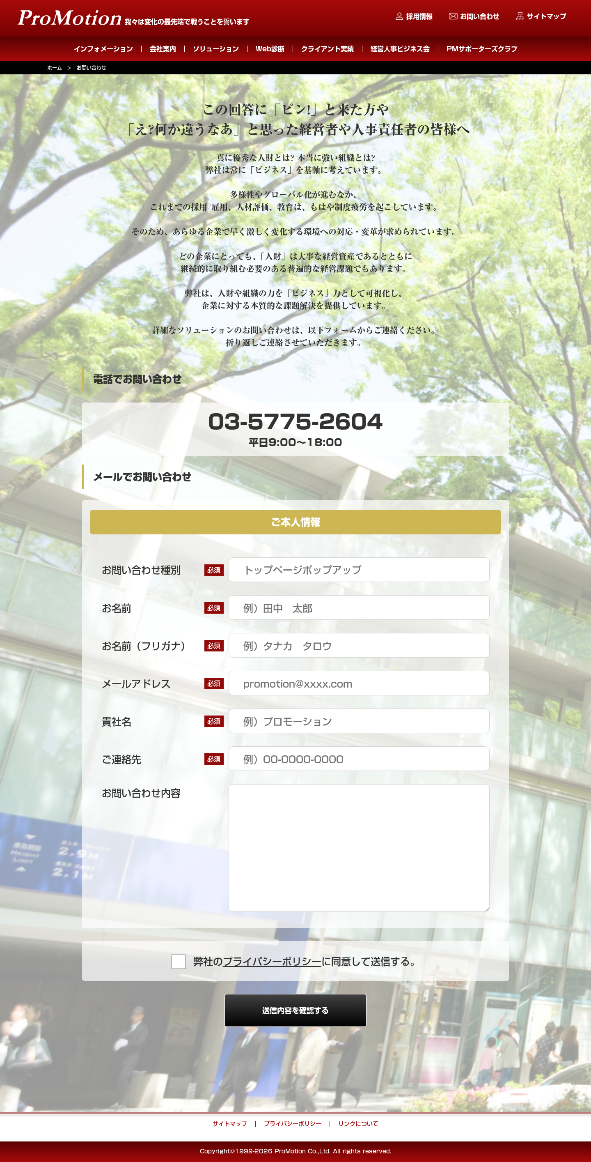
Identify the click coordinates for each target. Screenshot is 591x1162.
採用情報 (419, 16)
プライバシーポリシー (272, 961)
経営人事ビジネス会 (400, 49)
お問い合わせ (479, 16)
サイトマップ (546, 16)
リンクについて (358, 1124)
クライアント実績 (327, 49)
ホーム (54, 67)
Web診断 (270, 49)
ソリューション (216, 49)
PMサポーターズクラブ (482, 49)
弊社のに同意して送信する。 (306, 961)
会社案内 (163, 49)
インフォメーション (103, 49)
